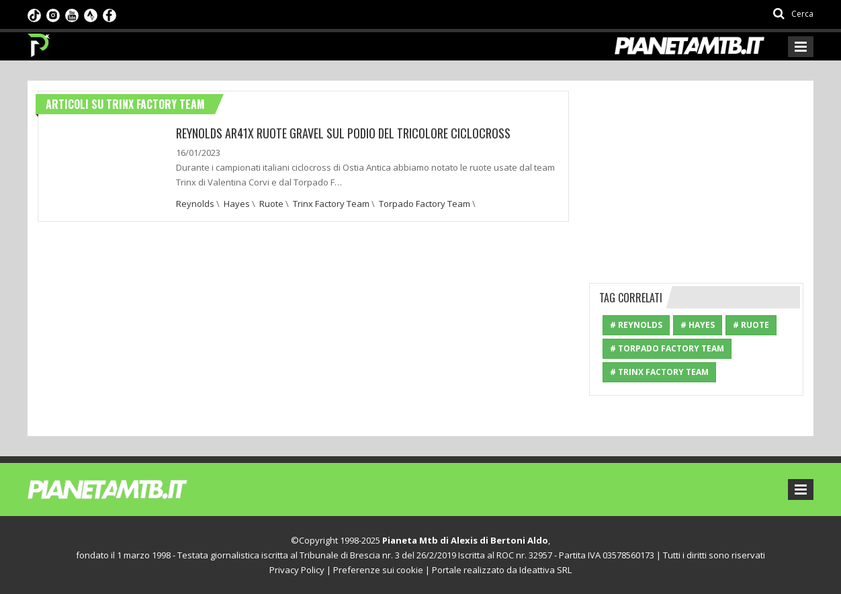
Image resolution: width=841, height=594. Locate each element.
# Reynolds (636, 325)
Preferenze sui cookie (378, 570)
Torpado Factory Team (424, 204)
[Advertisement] (696, 175)
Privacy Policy (296, 570)
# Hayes (697, 325)
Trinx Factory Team (331, 204)
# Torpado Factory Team (667, 348)
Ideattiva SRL (545, 570)
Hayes (237, 204)
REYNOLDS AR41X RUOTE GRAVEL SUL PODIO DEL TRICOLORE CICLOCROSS (343, 133)
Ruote (271, 204)
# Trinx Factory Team (659, 372)
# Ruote (751, 325)
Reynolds (195, 204)
